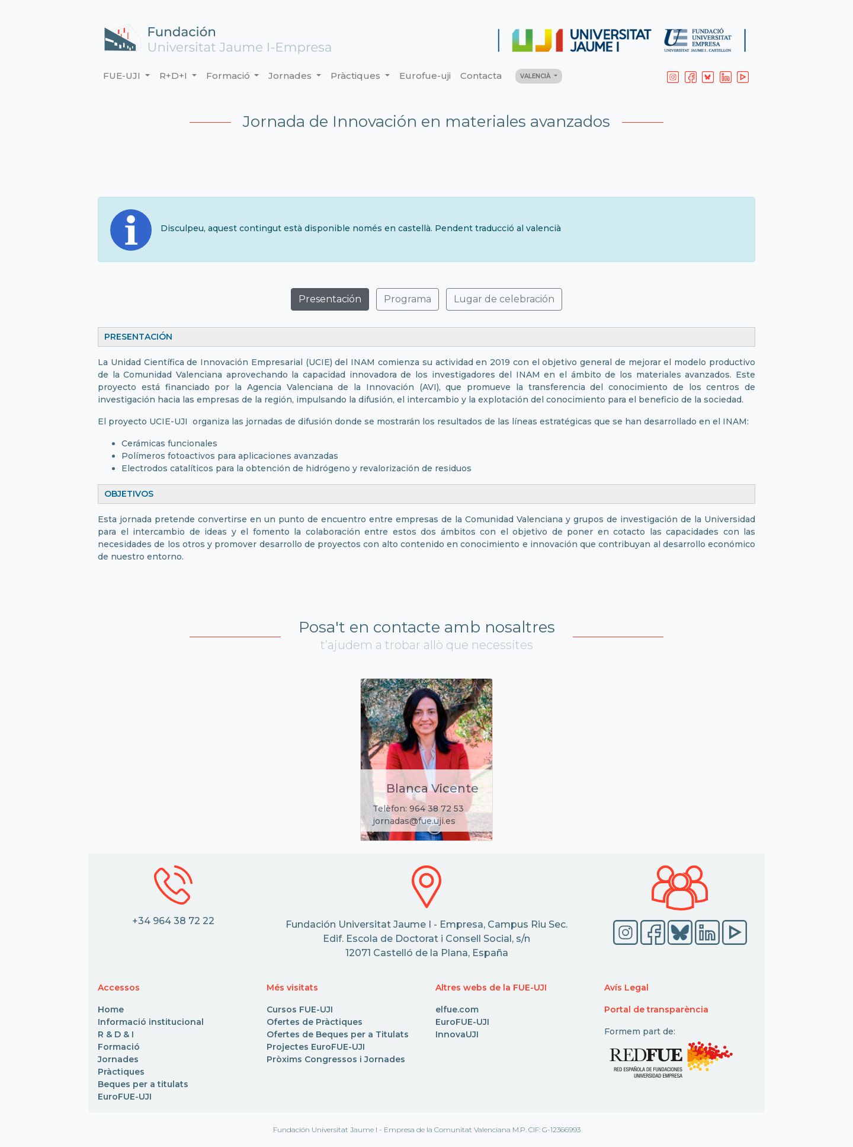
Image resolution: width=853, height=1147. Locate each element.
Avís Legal (626, 987)
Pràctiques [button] (357, 75)
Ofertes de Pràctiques (315, 1022)
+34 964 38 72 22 (173, 920)
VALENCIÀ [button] (536, 76)
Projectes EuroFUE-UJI (316, 1046)
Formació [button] (229, 75)
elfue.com (457, 1009)
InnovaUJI (457, 1034)
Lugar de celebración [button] (504, 299)
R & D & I (116, 1034)
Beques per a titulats (143, 1084)
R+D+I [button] (174, 75)
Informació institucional (151, 1022)
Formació (119, 1046)
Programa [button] (407, 299)
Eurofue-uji (425, 75)
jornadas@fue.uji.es (414, 821)
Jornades (118, 1059)
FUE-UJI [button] (123, 75)
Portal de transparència (656, 1009)
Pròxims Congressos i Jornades (336, 1059)
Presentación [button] (330, 299)
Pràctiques (121, 1071)
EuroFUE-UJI (125, 1096)
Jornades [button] (291, 75)
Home (111, 1009)
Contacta (481, 75)
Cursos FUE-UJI (300, 1009)
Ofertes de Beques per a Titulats (338, 1034)
